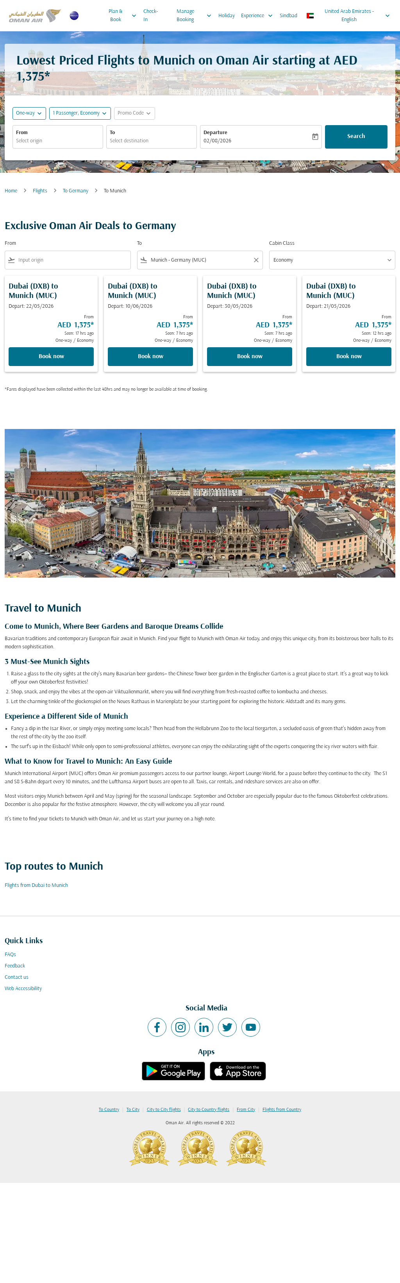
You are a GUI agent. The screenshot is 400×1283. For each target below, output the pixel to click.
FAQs (10, 955)
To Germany (75, 191)
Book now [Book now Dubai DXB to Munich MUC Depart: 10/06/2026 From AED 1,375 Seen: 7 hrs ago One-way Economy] (150, 356)
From (22, 133)
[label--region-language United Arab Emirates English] (349, 16)
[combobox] (58, 141)
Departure (215, 133)
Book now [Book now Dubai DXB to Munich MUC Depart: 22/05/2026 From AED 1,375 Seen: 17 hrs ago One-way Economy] (51, 356)
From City (246, 1109)
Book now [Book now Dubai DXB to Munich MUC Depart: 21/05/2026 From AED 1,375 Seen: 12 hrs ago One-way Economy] (349, 356)
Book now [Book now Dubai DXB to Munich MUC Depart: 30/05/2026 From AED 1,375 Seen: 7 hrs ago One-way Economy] (249, 356)
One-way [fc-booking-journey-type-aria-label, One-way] (25, 113)
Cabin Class (282, 243)
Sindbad (288, 16)
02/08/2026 (217, 141)
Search (356, 136)
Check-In (150, 16)
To (112, 133)
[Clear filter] (255, 260)
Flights (40, 191)
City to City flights (164, 1109)
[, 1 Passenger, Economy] (76, 113)
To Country (109, 1109)
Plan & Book (124, 16)
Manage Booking (196, 16)
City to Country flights (208, 1109)
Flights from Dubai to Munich (36, 885)
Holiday (226, 16)
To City (133, 1109)
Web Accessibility (23, 989)
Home (11, 191)
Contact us (17, 977)
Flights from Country (281, 1109)
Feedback (15, 966)
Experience (259, 16)
